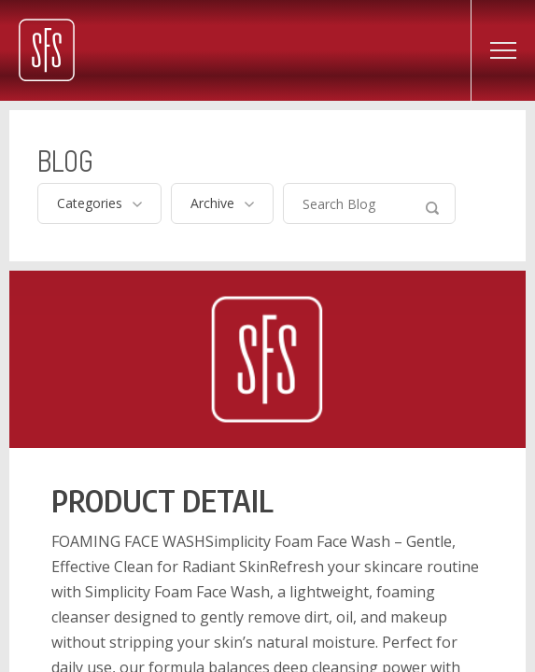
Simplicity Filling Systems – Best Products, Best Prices (47, 49)
